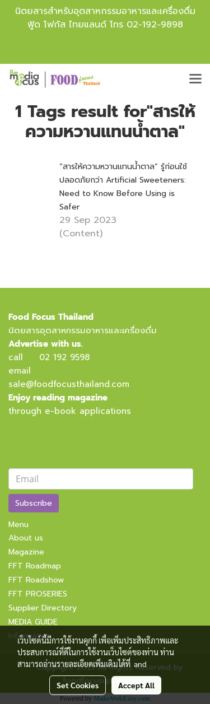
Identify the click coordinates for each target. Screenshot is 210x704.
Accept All (136, 685)
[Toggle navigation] (195, 79)
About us (25, 538)
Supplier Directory (42, 608)
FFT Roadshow (36, 580)
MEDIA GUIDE (33, 622)
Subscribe (33, 503)
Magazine (26, 552)
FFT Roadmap (34, 566)
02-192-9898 (155, 24)
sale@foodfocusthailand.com (68, 384)
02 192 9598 (64, 357)
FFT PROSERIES (37, 594)
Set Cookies (78, 685)
